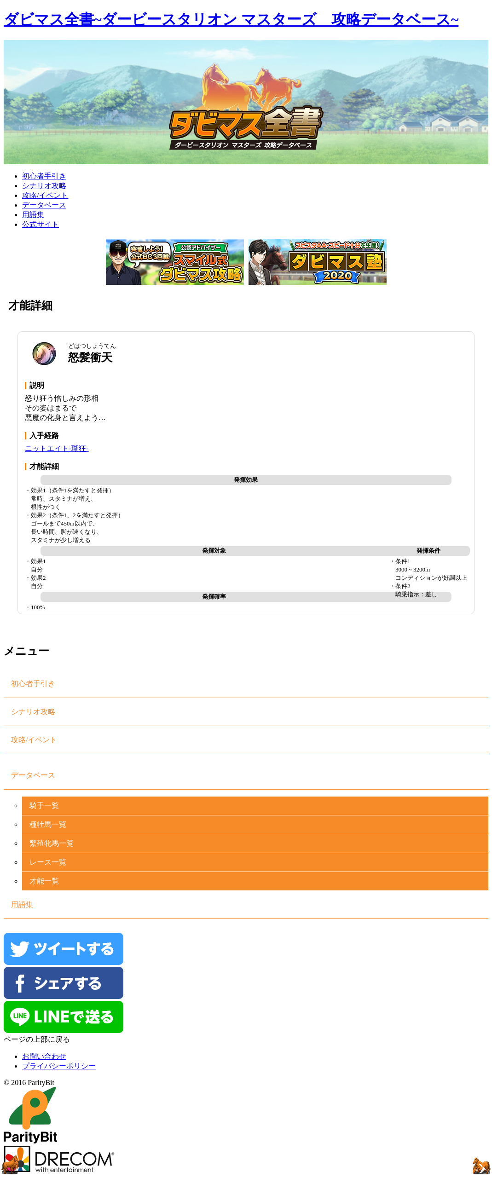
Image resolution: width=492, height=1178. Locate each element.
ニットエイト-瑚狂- (57, 448)
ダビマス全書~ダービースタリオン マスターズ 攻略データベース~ (231, 19)
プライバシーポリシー (59, 1066)
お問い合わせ (44, 1056)
